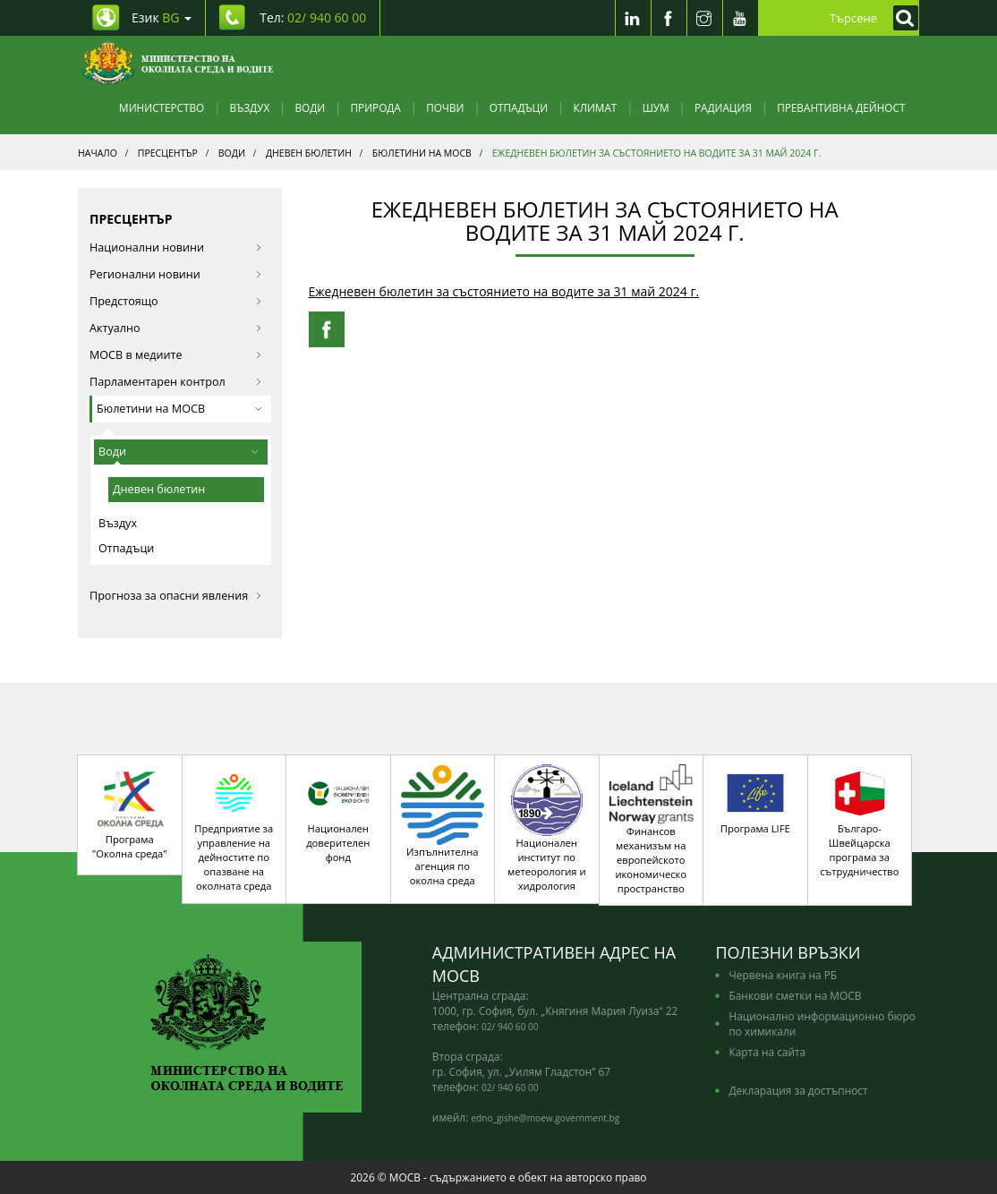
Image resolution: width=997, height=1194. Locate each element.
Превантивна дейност (841, 107)
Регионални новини (175, 274)
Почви (445, 107)
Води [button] (178, 451)
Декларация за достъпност (798, 1090)
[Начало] (177, 62)
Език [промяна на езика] (162, 17)
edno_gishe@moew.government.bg (545, 1118)
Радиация (723, 107)
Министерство (161, 107)
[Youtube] (740, 18)
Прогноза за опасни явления (175, 595)
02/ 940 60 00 (510, 1026)
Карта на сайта (767, 1052)
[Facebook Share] (327, 329)
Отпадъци (519, 107)
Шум (656, 107)
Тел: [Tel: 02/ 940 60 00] (313, 17)
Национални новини (175, 247)
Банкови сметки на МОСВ (795, 995)
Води (310, 107)
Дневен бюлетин (159, 489)
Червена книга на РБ (783, 975)
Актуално (175, 328)
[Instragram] (704, 18)
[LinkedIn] (633, 18)
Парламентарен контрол (175, 381)
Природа (376, 107)
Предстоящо (175, 301)
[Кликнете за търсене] (901, 17)
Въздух (250, 107)
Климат (595, 107)
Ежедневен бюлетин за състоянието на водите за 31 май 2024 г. (504, 291)
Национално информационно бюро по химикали (822, 1023)
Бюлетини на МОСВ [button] (179, 408)
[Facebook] (668, 18)
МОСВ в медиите (175, 354)
